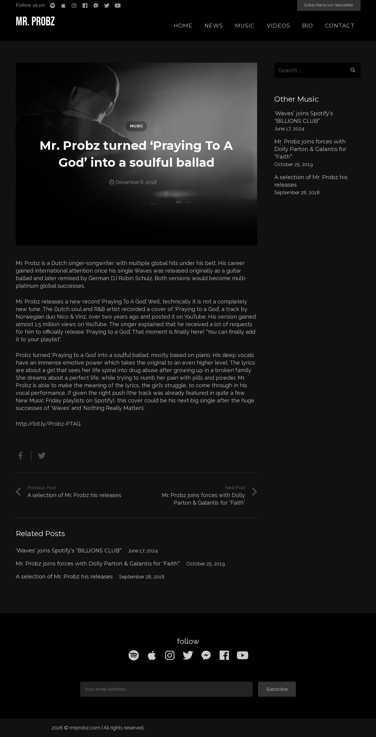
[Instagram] (170, 655)
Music (136, 126)
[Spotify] (134, 655)
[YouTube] (242, 655)
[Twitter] (188, 655)
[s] (317, 70)
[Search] (352, 70)
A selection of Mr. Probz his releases (64, 576)
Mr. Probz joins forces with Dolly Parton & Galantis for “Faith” (98, 563)
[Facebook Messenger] (206, 655)
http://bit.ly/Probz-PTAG (48, 424)
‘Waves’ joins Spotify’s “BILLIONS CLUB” (69, 550)
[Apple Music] (152, 655)
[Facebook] (224, 655)
